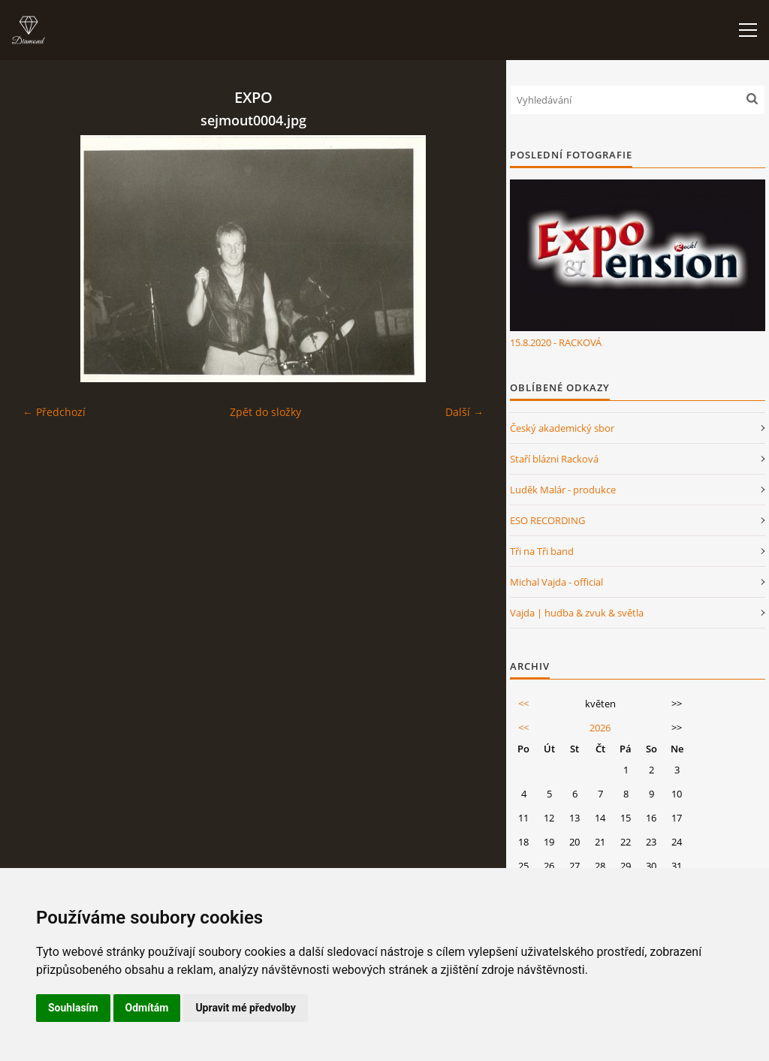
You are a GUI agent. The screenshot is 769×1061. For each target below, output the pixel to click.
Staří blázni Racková (554, 459)
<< (523, 703)
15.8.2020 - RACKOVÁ (556, 342)
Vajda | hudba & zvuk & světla (577, 612)
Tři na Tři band (542, 551)
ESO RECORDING (547, 520)
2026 (600, 727)
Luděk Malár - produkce (563, 489)
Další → (464, 412)
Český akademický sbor (562, 428)
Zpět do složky (265, 412)
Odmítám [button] (147, 1008)
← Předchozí (54, 412)
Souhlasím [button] (73, 1008)
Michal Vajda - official (556, 582)
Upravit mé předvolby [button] (245, 1008)
